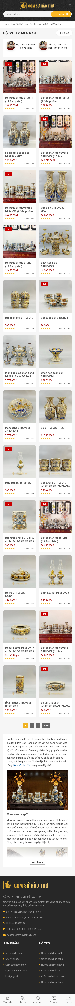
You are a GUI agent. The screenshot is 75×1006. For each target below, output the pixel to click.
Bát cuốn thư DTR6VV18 (19, 317)
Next (46, 725)
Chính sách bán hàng (51, 959)
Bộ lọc (64, 32)
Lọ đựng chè (10, 976)
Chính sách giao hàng (51, 982)
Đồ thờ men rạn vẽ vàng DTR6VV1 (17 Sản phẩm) (54, 156)
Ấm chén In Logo (13, 953)
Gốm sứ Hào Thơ (22, 765)
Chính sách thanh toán (52, 976)
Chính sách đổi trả (49, 970)
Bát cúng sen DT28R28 (54, 317)
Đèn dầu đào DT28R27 (18, 482)
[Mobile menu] (5, 5)
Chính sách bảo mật (50, 953)
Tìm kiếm (61, 14)
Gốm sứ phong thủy (14, 964)
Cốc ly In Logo (11, 959)
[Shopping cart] (70, 5)
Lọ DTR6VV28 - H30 (52, 427)
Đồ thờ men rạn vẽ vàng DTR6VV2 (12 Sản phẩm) (54, 651)
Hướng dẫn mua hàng (51, 964)
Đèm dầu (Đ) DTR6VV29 (55, 592)
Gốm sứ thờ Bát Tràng (15, 970)
